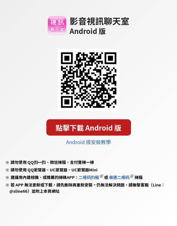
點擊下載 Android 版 (89, 127)
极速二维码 (119, 177)
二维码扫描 (89, 177)
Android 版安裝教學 (88, 142)
